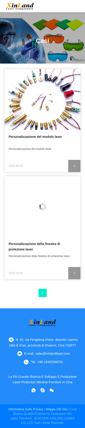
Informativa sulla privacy (25, 409)
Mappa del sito (57, 409)
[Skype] (42, 390)
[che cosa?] (33, 390)
